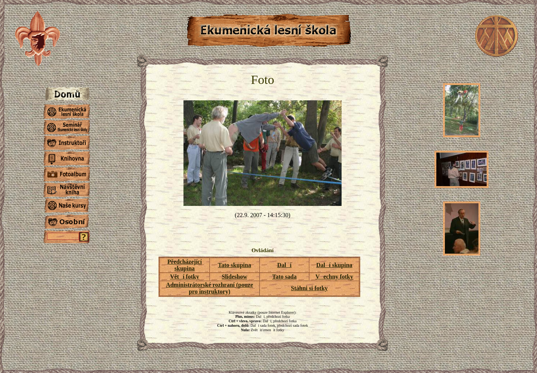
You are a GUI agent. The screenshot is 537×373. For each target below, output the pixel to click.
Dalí (284, 265)
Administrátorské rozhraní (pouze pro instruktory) (209, 288)
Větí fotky (184, 276)
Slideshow (234, 276)
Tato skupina (234, 265)
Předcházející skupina (184, 265)
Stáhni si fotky (309, 288)
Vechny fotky (334, 276)
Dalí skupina (334, 265)
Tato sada (284, 276)
